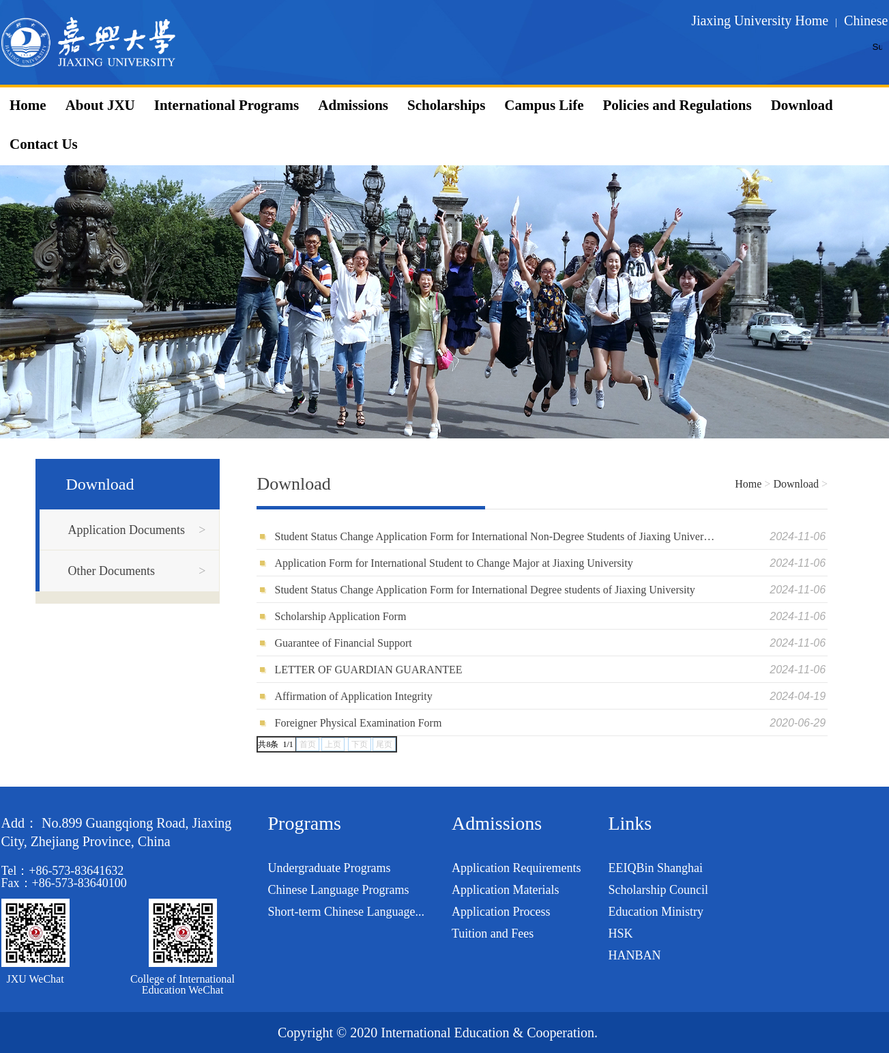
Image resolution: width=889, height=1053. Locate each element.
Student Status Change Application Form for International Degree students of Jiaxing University (484, 589)
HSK (620, 933)
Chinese (866, 20)
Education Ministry (655, 911)
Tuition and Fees (493, 933)
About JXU (100, 105)
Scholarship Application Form (340, 616)
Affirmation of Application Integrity (353, 696)
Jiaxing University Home (759, 20)
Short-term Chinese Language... (346, 911)
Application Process (501, 911)
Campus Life (543, 105)
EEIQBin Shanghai (655, 868)
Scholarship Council (658, 890)
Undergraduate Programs (329, 868)
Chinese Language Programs (338, 890)
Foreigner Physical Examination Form (357, 723)
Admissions (353, 105)
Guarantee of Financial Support (342, 643)
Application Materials (505, 890)
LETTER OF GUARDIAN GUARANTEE (368, 669)
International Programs (227, 105)
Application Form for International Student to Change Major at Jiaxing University (453, 563)
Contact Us (44, 144)
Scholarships (446, 105)
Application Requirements (516, 868)
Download (802, 105)
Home (28, 105)
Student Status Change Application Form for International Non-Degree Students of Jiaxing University (495, 536)
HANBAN (634, 955)
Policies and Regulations (676, 105)
